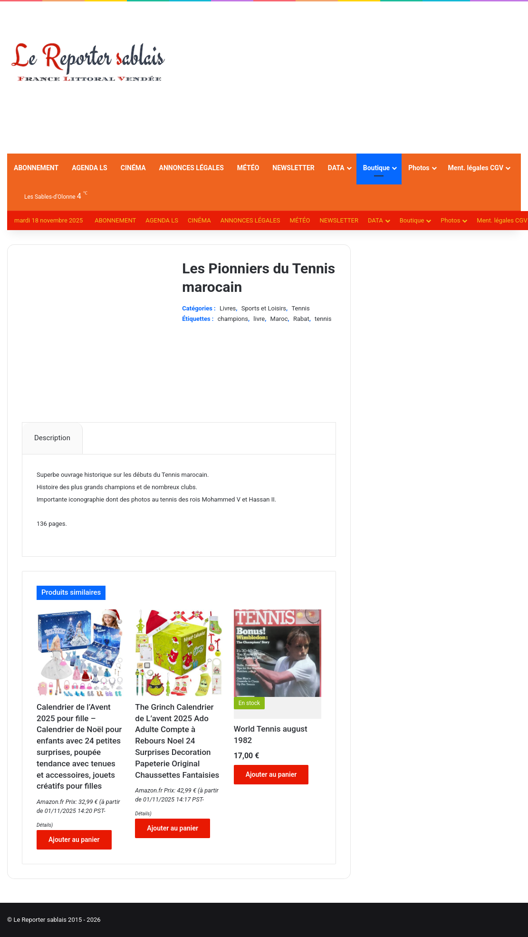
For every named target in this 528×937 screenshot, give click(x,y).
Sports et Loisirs (263, 308)
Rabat (301, 318)
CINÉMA (133, 168)
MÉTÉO (248, 168)
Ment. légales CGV (475, 168)
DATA (336, 168)
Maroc (279, 318)
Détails (44, 825)
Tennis (300, 308)
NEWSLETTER (293, 168)
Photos (418, 168)
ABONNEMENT (36, 168)
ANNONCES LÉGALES (191, 168)
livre (259, 318)
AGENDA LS (89, 168)
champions (233, 318)
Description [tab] (52, 438)
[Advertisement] (352, 77)
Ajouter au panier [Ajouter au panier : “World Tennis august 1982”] (271, 774)
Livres (228, 308)
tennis (323, 318)
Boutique (376, 168)
